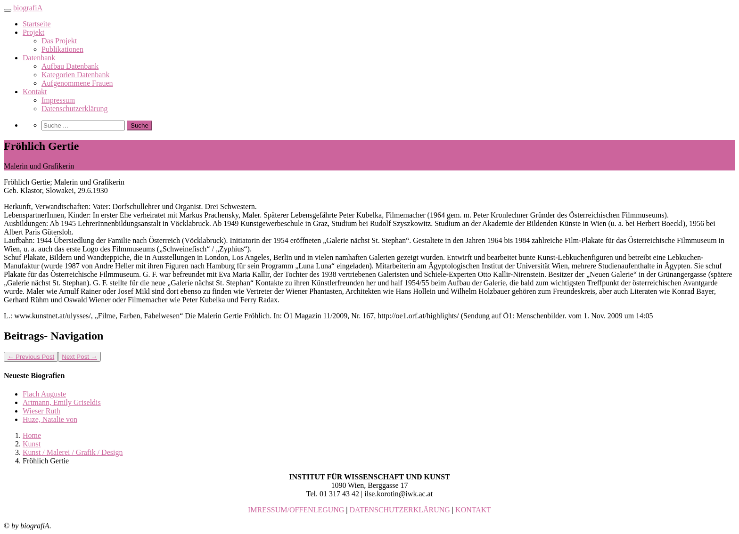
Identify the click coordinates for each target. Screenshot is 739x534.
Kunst (32, 444)
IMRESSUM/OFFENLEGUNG (296, 510)
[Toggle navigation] (7, 10)
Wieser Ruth (41, 411)
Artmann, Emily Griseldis (62, 402)
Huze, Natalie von (50, 419)
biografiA (27, 8)
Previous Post (31, 356)
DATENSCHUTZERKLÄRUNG (400, 510)
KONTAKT (473, 510)
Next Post (79, 356)
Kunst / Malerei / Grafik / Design (73, 452)
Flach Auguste (44, 394)
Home (32, 435)
